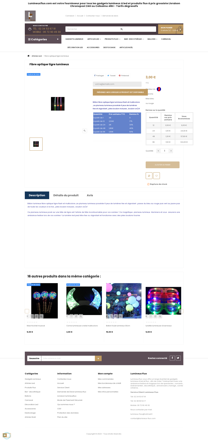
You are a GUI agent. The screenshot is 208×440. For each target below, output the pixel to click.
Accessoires (30, 408)
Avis (90, 195)
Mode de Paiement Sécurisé (69, 400)
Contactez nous (64, 379)
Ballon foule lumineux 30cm (118, 325)
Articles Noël (30, 417)
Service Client (63, 387)
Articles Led (30, 383)
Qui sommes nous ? (66, 404)
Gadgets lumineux (33, 379)
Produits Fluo (30, 387)
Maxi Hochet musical (36, 325)
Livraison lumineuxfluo (66, 396)
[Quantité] (165, 150)
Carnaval (29, 400)
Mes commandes (106, 379)
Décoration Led (31, 404)
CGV (59, 408)
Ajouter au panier (162, 165)
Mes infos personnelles (108, 391)
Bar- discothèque (32, 391)
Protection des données (68, 413)
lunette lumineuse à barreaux (159, 325)
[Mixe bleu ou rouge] (159, 89)
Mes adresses (104, 387)
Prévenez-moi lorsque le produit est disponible (120, 92)
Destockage (30, 413)
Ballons (28, 396)
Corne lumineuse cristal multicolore (82, 325)
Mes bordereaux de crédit (109, 383)
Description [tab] (37, 195)
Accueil (60, 383)
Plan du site (62, 417)
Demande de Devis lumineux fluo (71, 391)
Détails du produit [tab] (66, 195)
